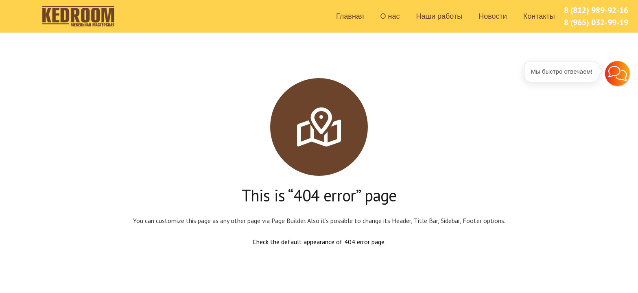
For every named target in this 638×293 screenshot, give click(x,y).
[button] (617, 73)
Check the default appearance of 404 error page (319, 242)
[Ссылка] (79, 16)
